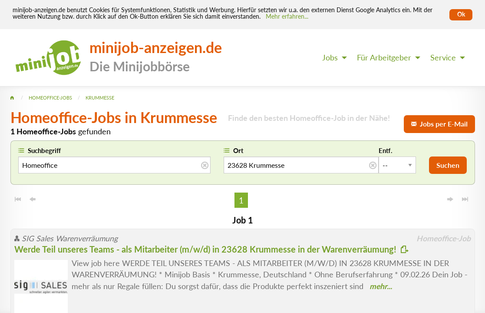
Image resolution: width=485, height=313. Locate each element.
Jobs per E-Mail (439, 124)
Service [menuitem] (443, 57)
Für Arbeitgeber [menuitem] (384, 57)
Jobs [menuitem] (330, 57)
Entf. (386, 150)
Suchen (447, 165)
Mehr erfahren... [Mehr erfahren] (287, 16)
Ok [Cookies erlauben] (461, 14)
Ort (238, 150)
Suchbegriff (44, 150)
